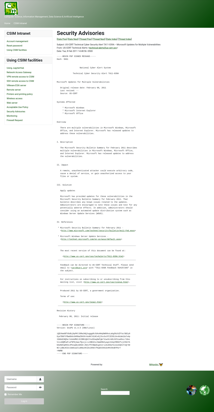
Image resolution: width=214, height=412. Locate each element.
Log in (24, 401)
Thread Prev (85, 39)
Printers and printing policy (20, 94)
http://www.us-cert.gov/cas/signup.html (106, 282)
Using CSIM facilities (17, 50)
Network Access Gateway (19, 72)
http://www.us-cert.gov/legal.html (82, 302)
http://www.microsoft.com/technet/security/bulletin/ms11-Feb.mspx (98, 231)
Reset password (14, 45)
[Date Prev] (62, 39)
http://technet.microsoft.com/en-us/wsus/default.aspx (91, 239)
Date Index (112, 39)
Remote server (14, 89)
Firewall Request (15, 120)
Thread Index (125, 39)
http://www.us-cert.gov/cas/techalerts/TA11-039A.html (93, 256)
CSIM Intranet (20, 23)
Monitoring (12, 116)
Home (7, 23)
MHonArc (156, 364)
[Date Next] (73, 39)
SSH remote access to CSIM (20, 81)
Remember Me (15, 394)
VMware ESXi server (16, 85)
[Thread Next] (98, 39)
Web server (12, 103)
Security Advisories (16, 111)
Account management (17, 41)
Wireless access (14, 98)
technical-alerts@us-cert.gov (103, 48)
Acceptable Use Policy (17, 107)
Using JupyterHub (15, 68)
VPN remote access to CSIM (20, 76)
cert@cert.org (79, 268)
